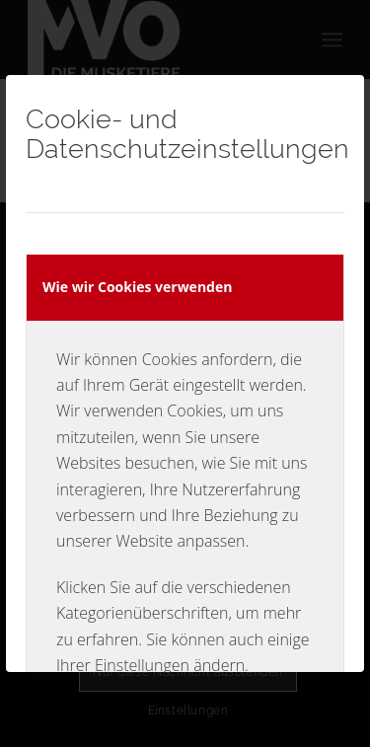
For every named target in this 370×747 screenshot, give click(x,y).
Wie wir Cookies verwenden (137, 286)
